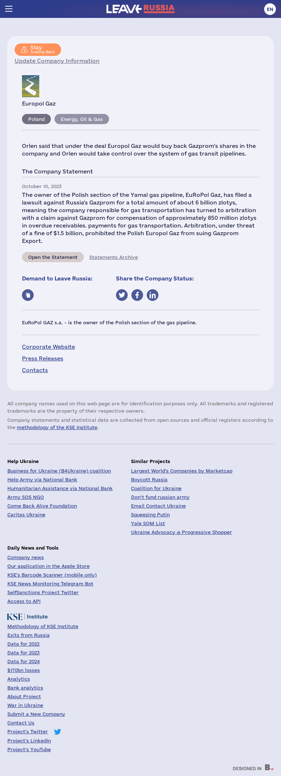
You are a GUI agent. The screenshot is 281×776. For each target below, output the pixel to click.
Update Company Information (57, 61)
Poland (36, 119)
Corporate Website (48, 347)
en (270, 9)
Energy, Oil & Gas (82, 119)
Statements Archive (113, 257)
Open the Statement (53, 257)
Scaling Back (42, 49)
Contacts (35, 370)
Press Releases (42, 358)
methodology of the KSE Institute (57, 427)
